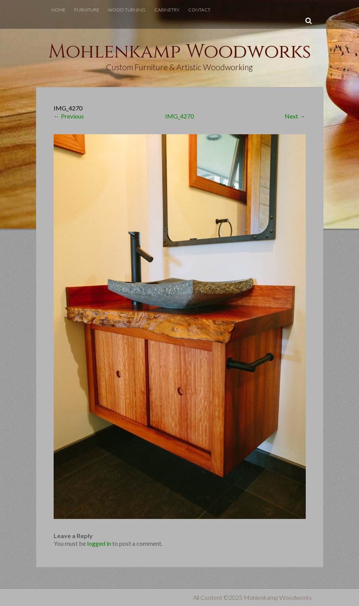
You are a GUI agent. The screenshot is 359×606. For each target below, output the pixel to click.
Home (58, 10)
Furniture (86, 10)
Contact (199, 10)
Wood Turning (127, 10)
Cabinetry (166, 10)
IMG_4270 (179, 116)
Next (295, 116)
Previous (69, 116)
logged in (99, 543)
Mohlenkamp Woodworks (179, 52)
